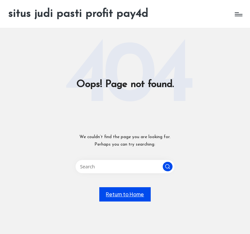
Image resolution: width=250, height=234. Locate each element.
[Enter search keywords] (124, 167)
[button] (168, 167)
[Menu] (238, 14)
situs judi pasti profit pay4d (78, 14)
